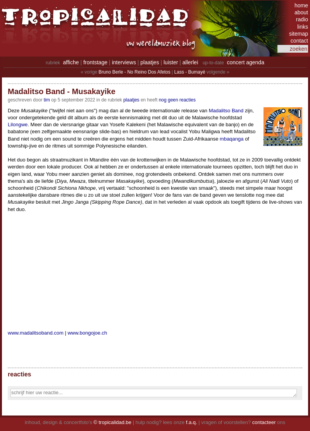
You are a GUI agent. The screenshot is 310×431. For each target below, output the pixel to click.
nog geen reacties (177, 100)
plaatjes (149, 62)
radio (302, 19)
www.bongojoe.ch (87, 333)
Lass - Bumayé (189, 72)
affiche (71, 62)
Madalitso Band (226, 110)
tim (47, 100)
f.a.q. (191, 422)
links (302, 27)
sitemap (298, 34)
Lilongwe (18, 124)
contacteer (264, 422)
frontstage (95, 62)
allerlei (190, 62)
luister (171, 62)
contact (299, 41)
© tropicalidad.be (112, 422)
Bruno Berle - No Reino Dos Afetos (134, 72)
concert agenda (245, 62)
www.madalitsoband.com (36, 333)
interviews (124, 62)
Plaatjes (131, 100)
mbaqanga (231, 139)
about (301, 12)
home (301, 5)
